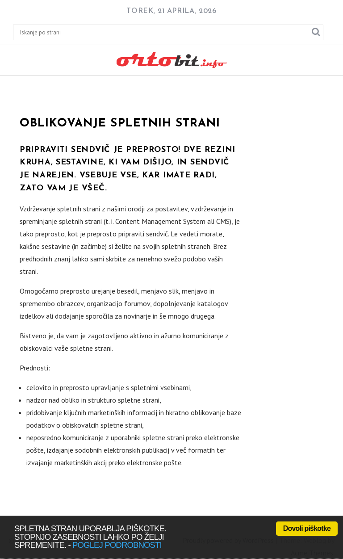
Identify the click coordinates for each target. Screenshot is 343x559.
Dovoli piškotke (306, 528)
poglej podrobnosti (117, 545)
